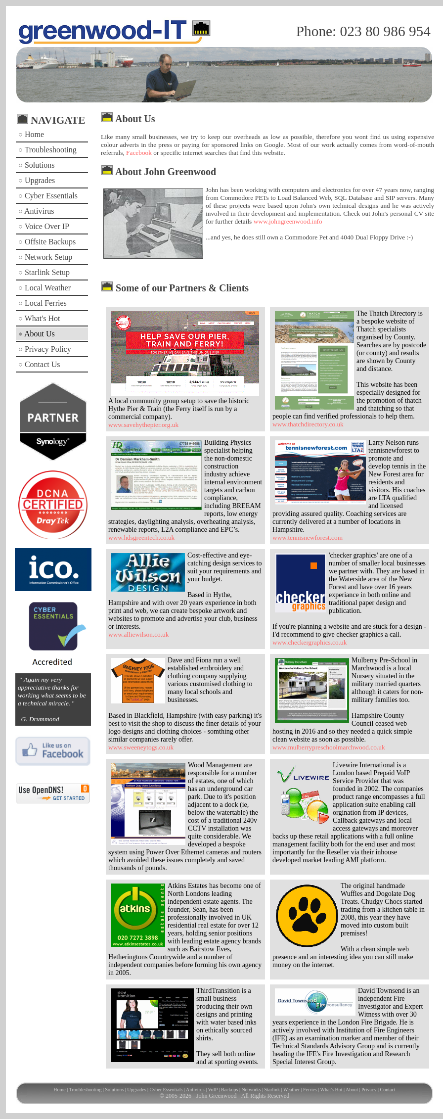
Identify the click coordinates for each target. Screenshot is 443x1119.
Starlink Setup (44, 272)
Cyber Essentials (48, 195)
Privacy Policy (44, 349)
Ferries (310, 1089)
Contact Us (39, 364)
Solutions (36, 165)
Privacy (369, 1089)
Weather (291, 1089)
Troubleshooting (47, 149)
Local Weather (44, 287)
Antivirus (36, 211)
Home (31, 134)
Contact (388, 1089)
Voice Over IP (43, 226)
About (352, 1089)
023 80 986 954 (385, 31)
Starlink (272, 1089)
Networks (251, 1089)
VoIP (213, 1089)
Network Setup (45, 257)
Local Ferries (42, 303)
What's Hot (39, 318)
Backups (229, 1089)
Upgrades (36, 180)
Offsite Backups (47, 241)
